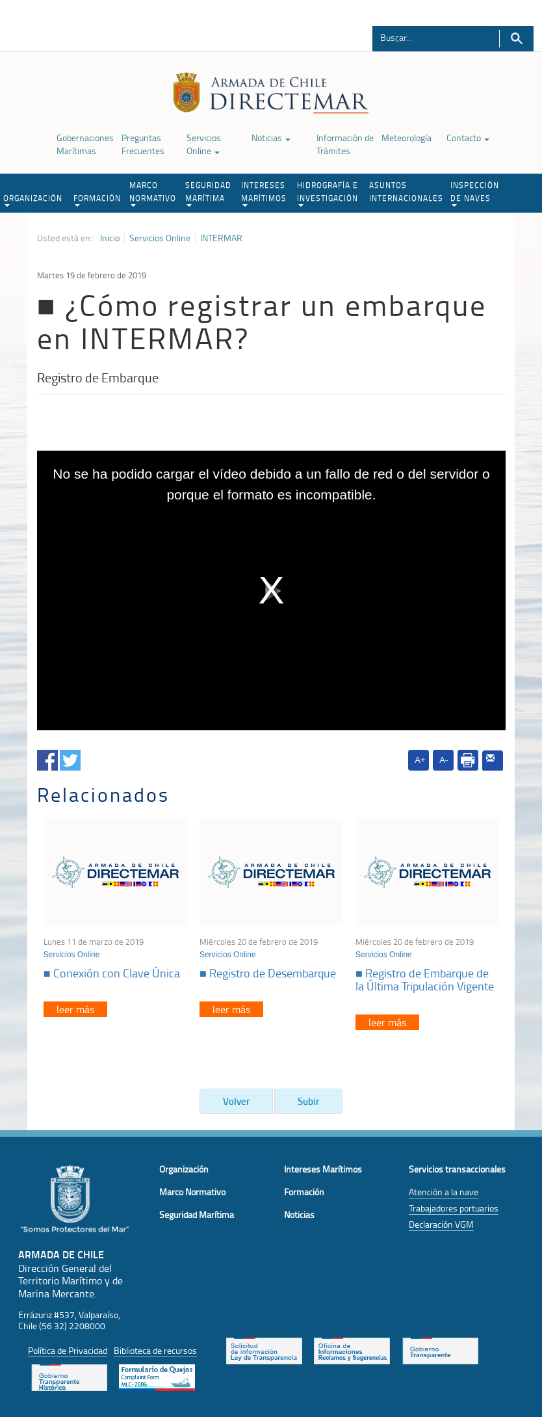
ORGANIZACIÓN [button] (32, 199)
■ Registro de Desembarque (268, 973)
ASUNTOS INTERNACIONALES (406, 191)
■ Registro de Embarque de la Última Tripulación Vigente (424, 979)
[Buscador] (428, 37)
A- (443, 760)
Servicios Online (204, 144)
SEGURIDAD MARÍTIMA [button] (208, 193)
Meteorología (406, 137)
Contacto (467, 137)
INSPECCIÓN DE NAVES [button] (474, 193)
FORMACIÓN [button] (97, 199)
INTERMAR (221, 238)
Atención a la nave (443, 1191)
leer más (75, 1009)
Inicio (110, 238)
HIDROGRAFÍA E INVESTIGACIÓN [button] (327, 193)
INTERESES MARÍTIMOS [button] (264, 193)
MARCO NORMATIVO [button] (152, 193)
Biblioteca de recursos (155, 1350)
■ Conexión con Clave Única (112, 973)
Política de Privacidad (67, 1350)
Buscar (516, 38)
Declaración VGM (441, 1224)
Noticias (271, 137)
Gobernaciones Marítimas (85, 144)
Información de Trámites (345, 144)
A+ (420, 760)
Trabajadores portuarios (453, 1208)
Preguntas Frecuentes (143, 144)
